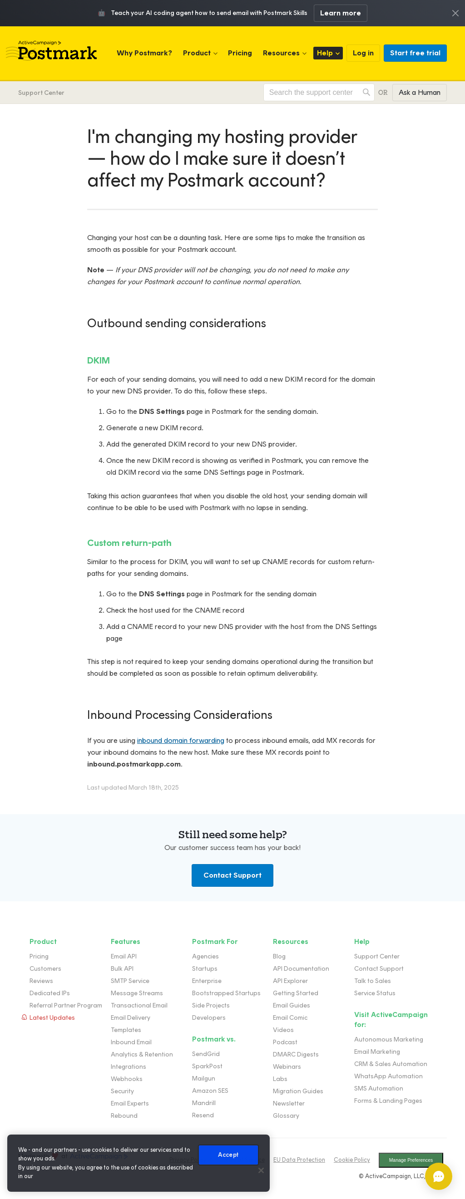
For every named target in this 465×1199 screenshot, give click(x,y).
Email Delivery (130, 1018)
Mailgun (203, 1078)
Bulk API (122, 969)
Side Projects (211, 1005)
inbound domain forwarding (180, 740)
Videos (283, 1030)
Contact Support (232, 875)
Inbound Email (131, 1042)
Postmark (51, 51)
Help (325, 53)
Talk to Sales (372, 981)
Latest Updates (52, 1018)
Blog (279, 956)
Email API (124, 956)
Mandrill (204, 1103)
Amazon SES (210, 1091)
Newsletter (289, 1103)
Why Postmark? (144, 53)
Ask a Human (419, 92)
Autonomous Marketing (388, 1039)
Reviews (41, 981)
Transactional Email (139, 1005)
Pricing (240, 53)
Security (122, 1091)
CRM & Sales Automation (390, 1064)
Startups (205, 969)
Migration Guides (298, 1091)
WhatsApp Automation (388, 1076)
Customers (45, 969)
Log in (363, 53)
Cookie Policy (352, 1159)
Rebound (124, 1116)
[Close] (261, 1170)
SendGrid (206, 1054)
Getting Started (295, 993)
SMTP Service (130, 981)
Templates (126, 1030)
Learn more (340, 13)
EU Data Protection (299, 1159)
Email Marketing (377, 1052)
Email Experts (130, 1103)
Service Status (375, 993)
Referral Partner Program (66, 1005)
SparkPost (207, 1066)
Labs (280, 1079)
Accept (228, 1154)
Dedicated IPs (50, 993)
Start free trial (415, 53)
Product (197, 53)
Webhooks (127, 1079)
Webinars (287, 1067)
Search (366, 92)
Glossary (286, 1116)
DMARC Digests (296, 1054)
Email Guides (291, 1005)
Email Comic (290, 1018)
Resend (203, 1115)
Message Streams (137, 993)
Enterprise (207, 981)
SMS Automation (378, 1088)
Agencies (205, 956)
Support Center (41, 93)
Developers (209, 1018)
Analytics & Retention (142, 1054)
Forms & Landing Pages (388, 1101)
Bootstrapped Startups (226, 993)
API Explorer (290, 981)
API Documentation (301, 969)
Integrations (128, 1067)
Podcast (285, 1042)
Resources (281, 53)
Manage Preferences (411, 1160)
